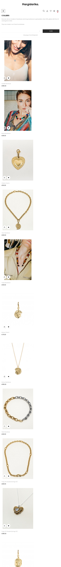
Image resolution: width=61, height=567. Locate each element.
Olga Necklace (6, 387)
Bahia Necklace (35, 78)
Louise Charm (5, 298)
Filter (51, 31)
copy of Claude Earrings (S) (10, 254)
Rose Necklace (35, 387)
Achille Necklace (6, 78)
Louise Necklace (36, 298)
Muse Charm (5, 342)
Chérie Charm (6, 122)
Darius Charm (35, 166)
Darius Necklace (6, 210)
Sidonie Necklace (36, 431)
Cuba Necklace (6, 166)
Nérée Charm (35, 342)
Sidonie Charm (6, 431)
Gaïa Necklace (35, 210)
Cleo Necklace (35, 122)
